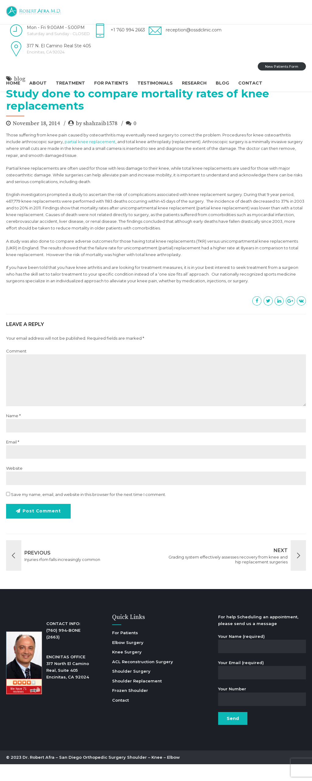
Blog (222, 83)
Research (194, 83)
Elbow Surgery (128, 659)
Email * (12, 458)
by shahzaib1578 (96, 140)
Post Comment (42, 528)
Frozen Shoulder (130, 707)
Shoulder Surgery (131, 687)
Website (14, 485)
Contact (250, 83)
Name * (13, 432)
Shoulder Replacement (137, 697)
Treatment (70, 83)
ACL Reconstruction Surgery (142, 678)
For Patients (111, 83)
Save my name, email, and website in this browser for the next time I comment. (88, 511)
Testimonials (155, 83)
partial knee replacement (90, 158)
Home (13, 83)
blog (19, 95)
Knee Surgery (127, 668)
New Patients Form (281, 66)
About (38, 83)
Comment (16, 367)
